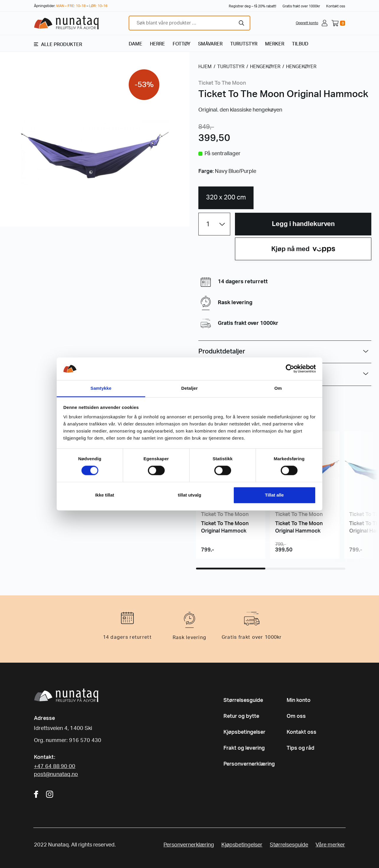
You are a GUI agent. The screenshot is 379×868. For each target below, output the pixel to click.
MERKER (274, 44)
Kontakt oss (335, 6)
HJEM (205, 66)
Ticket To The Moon (222, 83)
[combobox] (189, 23)
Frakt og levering (244, 748)
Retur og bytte (241, 716)
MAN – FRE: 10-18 (71, 6)
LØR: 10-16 (98, 6)
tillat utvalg (189, 494)
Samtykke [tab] (101, 388)
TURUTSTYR (243, 44)
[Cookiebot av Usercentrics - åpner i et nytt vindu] (290, 368)
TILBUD (300, 44)
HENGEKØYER (265, 66)
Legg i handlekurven (303, 224)
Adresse (44, 718)
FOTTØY (181, 44)
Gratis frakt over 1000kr (301, 6)
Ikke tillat (104, 494)
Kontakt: (44, 757)
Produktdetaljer (221, 351)
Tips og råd (300, 748)
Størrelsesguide (243, 700)
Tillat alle (274, 494)
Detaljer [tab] (189, 388)
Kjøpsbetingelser (244, 732)
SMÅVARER (210, 44)
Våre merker (330, 845)
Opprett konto (307, 23)
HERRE (157, 44)
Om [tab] (278, 388)
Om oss (296, 716)
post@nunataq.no (56, 774)
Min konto (299, 700)
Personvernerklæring (249, 764)
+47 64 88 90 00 (54, 766)
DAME (135, 44)
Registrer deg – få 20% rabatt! (252, 6)
